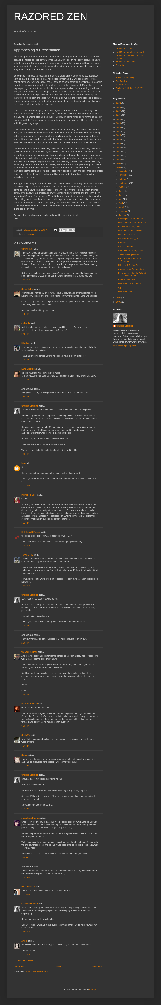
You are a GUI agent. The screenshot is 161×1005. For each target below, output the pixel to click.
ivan (23, 463)
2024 (118, 103)
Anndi (24, 941)
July (121, 191)
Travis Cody (27, 555)
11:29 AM (25, 894)
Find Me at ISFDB (124, 49)
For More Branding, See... (130, 238)
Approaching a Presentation (131, 269)
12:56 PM (25, 932)
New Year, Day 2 (125, 292)
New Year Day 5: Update (129, 284)
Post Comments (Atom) (37, 971)
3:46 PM (25, 397)
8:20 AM (25, 809)
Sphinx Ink (26, 249)
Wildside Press (122, 85)
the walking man (29, 652)
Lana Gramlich (28, 369)
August (122, 187)
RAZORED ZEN (50, 16)
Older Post (97, 966)
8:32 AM (25, 523)
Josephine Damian (30, 818)
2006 (118, 302)
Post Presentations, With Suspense (129, 259)
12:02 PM (25, 280)
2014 (118, 143)
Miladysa (25, 343)
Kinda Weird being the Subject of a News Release (132, 274)
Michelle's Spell (29, 495)
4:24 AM (25, 746)
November (124, 175)
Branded (122, 243)
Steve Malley (27, 289)
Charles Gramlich (29, 406)
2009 (118, 163)
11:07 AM (25, 877)
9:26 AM (25, 857)
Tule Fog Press (122, 81)
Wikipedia (120, 65)
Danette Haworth (29, 703)
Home (58, 966)
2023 (118, 107)
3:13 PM (25, 379)
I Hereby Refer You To (128, 265)
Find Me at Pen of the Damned (130, 52)
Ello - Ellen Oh (28, 886)
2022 (118, 111)
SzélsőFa (25, 735)
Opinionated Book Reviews (130, 231)
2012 (118, 151)
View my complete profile (124, 346)
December (124, 171)
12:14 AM (25, 485)
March (122, 207)
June (121, 195)
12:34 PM (25, 954)
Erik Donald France (30, 532)
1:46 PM (25, 314)
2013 (118, 147)
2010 (118, 159)
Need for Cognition (126, 234)
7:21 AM (25, 766)
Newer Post (20, 966)
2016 (118, 135)
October (123, 179)
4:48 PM (25, 694)
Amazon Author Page (125, 78)
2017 (118, 131)
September (124, 183)
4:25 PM (25, 454)
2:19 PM (25, 359)
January (123, 215)
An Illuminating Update (128, 255)
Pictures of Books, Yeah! (129, 226)
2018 (118, 127)
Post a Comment (25, 960)
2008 (118, 167)
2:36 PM (25, 643)
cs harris (25, 323)
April (121, 203)
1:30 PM (25, 626)
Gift (119, 288)
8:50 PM (25, 726)
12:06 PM (25, 586)
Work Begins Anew (126, 280)
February (123, 211)
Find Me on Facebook (125, 61)
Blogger (92, 990)
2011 (118, 155)
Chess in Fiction (125, 246)
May (121, 199)
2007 (118, 298)
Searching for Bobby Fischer (131, 251)
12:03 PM (25, 545)
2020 (118, 119)
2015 (118, 139)
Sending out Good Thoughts (131, 219)
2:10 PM (25, 334)
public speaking (28, 234)
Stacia (24, 755)
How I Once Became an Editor (132, 222)
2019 (118, 123)
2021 (118, 115)
